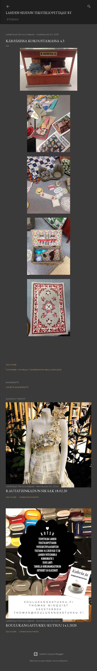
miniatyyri (23, 369)
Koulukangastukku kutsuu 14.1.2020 (41, 625)
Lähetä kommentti (17, 387)
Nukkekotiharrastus (40, 369)
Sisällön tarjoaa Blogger (49, 654)
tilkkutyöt (56, 369)
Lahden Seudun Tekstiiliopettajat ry (38, 13)
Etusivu (12, 19)
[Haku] (89, 5)
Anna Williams (60, 660)
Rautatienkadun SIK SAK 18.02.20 (36, 491)
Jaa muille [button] (11, 364)
